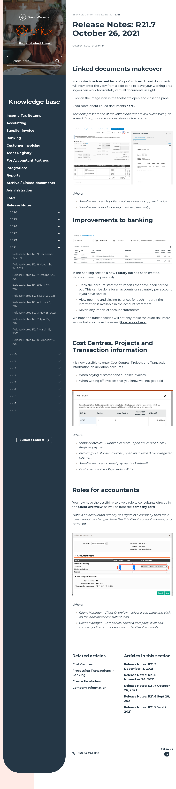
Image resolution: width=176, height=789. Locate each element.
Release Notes (103, 14)
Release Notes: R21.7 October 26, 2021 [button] (33, 276)
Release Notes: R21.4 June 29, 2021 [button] (31, 304)
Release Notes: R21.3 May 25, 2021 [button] (34, 312)
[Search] (57, 61)
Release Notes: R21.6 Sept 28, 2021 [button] (31, 287)
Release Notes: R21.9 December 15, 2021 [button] (33, 256)
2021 (117, 14)
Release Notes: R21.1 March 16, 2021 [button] (31, 331)
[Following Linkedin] (166, 754)
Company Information (89, 688)
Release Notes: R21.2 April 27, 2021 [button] (31, 321)
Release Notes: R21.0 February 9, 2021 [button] (33, 341)
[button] (34, 115)
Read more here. (133, 322)
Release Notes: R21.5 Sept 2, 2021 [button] (33, 295)
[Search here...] (34, 61)
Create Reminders (86, 681)
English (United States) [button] (35, 43)
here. (131, 106)
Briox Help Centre (82, 14)
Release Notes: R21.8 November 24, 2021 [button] (33, 266)
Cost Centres (82, 664)
